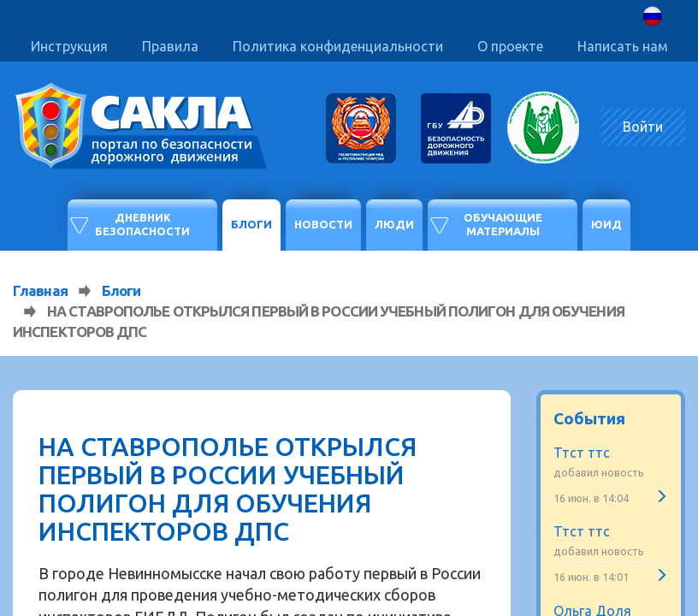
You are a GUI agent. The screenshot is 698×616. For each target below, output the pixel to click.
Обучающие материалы (503, 224)
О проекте (510, 46)
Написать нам (622, 46)
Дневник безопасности (142, 224)
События (589, 418)
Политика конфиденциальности (338, 46)
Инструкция (69, 46)
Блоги (251, 224)
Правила (170, 46)
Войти (643, 126)
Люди (394, 224)
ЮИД (606, 224)
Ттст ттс (581, 452)
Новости (323, 224)
